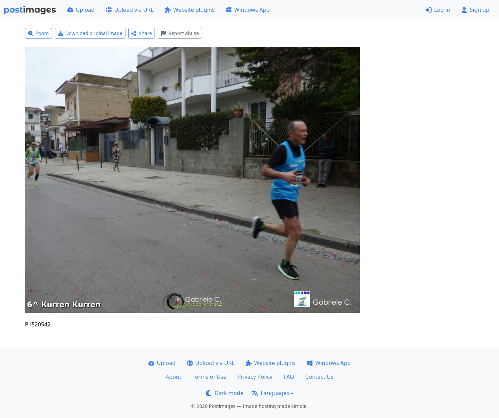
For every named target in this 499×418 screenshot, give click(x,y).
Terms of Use (209, 377)
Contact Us (319, 377)
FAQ (288, 377)
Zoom (38, 33)
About (173, 377)
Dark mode (224, 393)
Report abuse (180, 33)
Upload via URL (130, 10)
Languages (270, 393)
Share (141, 33)
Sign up (475, 10)
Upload (81, 10)
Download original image (90, 33)
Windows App (248, 10)
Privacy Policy (254, 377)
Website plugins (190, 10)
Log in (438, 10)
